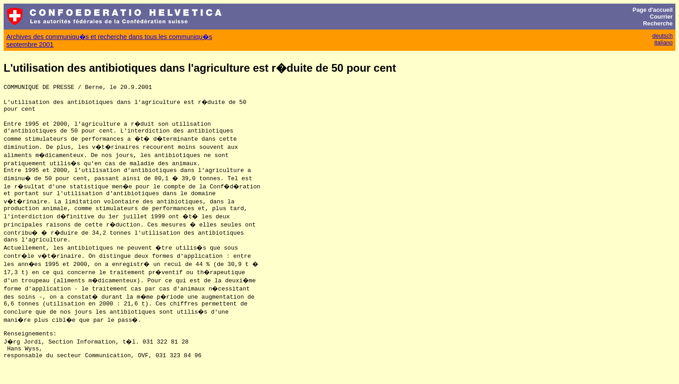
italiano (663, 42)
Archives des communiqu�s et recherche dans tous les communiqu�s (109, 36)
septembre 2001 (29, 44)
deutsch (662, 35)
